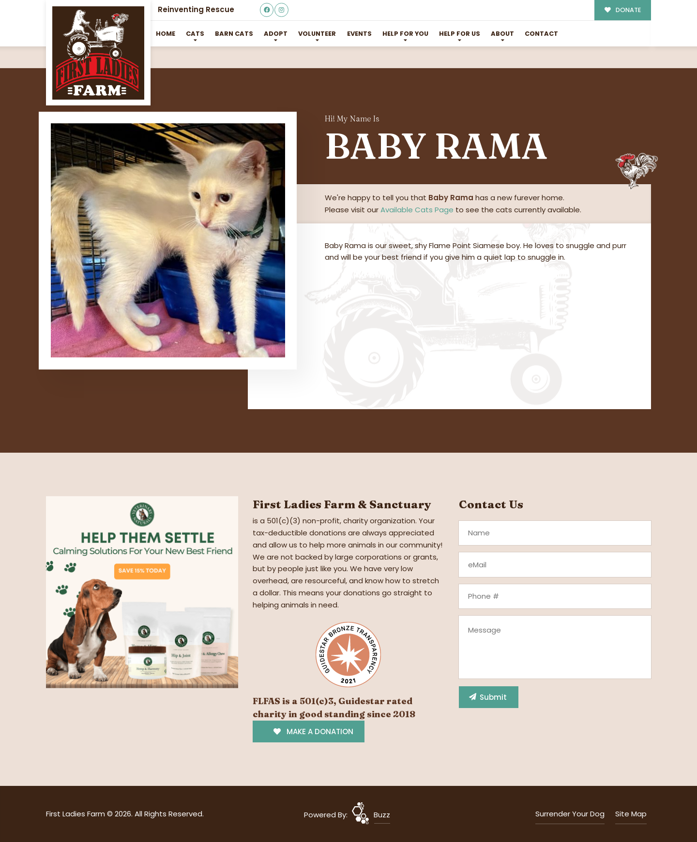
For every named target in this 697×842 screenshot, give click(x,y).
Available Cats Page (417, 210)
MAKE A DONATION (313, 731)
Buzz (382, 815)
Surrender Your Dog (570, 814)
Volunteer (317, 33)
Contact (541, 33)
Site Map (631, 814)
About (502, 33)
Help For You (405, 33)
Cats (195, 33)
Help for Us (459, 33)
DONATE (623, 10)
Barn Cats (234, 33)
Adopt (276, 33)
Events (359, 33)
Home (165, 33)
